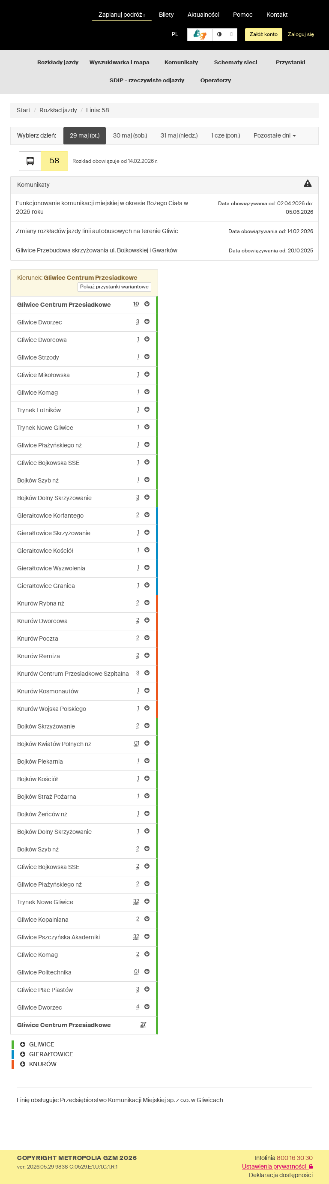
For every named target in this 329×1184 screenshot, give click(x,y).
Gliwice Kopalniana (83, 919)
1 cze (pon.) (225, 136)
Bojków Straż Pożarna (83, 796)
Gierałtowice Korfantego (83, 515)
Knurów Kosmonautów (83, 691)
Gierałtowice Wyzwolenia (83, 568)
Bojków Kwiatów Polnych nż (83, 743)
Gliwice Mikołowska (83, 374)
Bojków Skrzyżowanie (83, 726)
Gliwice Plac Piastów (83, 989)
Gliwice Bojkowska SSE (83, 462)
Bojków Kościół (83, 778)
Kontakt (277, 15)
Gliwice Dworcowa (83, 339)
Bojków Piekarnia (83, 761)
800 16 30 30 (295, 1158)
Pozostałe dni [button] (275, 136)
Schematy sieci (235, 63)
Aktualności (203, 15)
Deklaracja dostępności (281, 1175)
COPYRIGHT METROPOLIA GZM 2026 (77, 1158)
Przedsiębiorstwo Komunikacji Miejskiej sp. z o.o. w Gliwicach (141, 1100)
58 (54, 161)
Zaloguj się (301, 34)
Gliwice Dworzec (83, 322)
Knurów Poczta (83, 638)
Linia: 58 (97, 111)
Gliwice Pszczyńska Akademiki (83, 937)
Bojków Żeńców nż (83, 814)
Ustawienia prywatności (277, 1167)
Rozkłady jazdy (57, 63)
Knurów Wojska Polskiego (83, 708)
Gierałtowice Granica (83, 585)
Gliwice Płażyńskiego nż (83, 445)
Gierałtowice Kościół (83, 550)
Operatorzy (215, 81)
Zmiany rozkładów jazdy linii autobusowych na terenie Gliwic (97, 231)
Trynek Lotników (83, 410)
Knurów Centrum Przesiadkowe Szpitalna (83, 673)
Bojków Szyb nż (83, 480)
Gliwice (26, 251)
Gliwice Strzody (83, 357)
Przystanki (290, 63)
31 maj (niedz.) (179, 136)
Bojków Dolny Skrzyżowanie (83, 497)
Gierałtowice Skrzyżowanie (83, 533)
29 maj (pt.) (84, 136)
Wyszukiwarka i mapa (120, 63)
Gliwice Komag (83, 392)
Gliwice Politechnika (83, 972)
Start (23, 111)
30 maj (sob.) (130, 136)
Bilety (166, 15)
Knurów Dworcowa (83, 620)
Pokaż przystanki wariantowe (114, 287)
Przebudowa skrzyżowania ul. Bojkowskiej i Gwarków (107, 251)
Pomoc (243, 15)
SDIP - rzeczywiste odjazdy (147, 81)
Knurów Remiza (83, 655)
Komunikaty (181, 63)
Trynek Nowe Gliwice (83, 427)
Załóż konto (264, 34)
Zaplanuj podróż (122, 15)
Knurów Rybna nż (83, 603)
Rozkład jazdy (58, 111)
